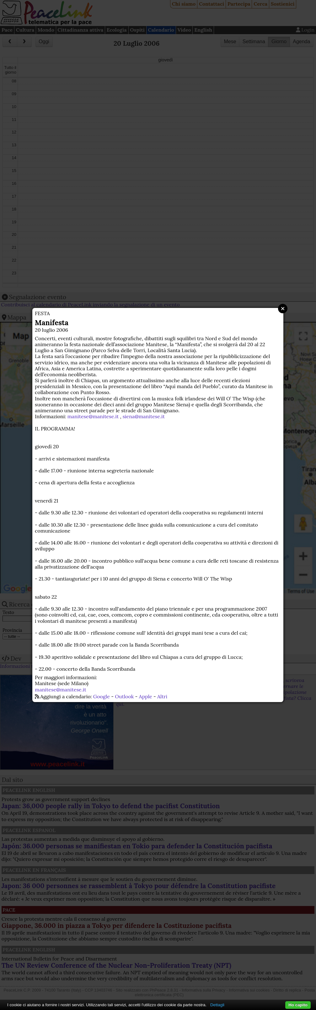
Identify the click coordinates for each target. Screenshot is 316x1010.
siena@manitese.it (144, 416)
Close (282, 308)
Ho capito (298, 1004)
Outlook (124, 696)
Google (101, 696)
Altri (162, 696)
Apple (145, 696)
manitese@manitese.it (93, 416)
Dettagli (217, 1004)
